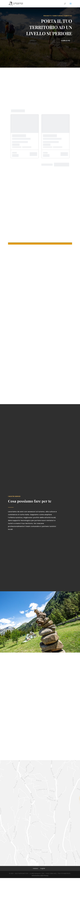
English (42, 892)
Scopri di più (65, 40)
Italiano (35, 892)
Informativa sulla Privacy (40, 899)
